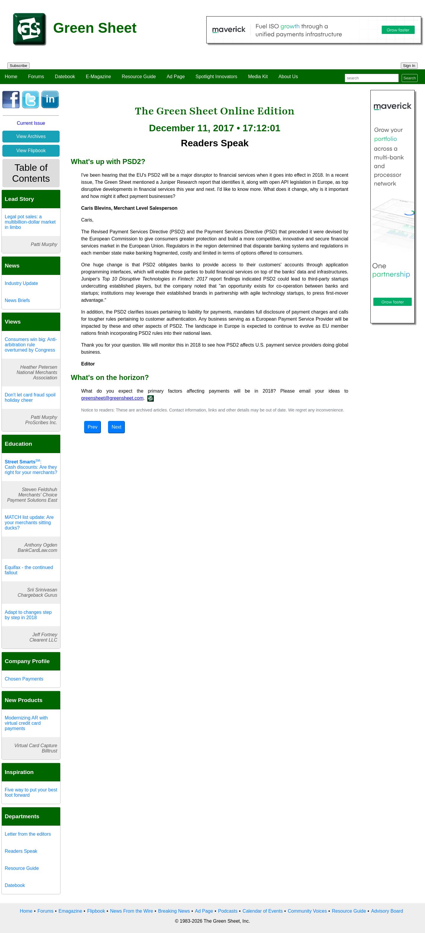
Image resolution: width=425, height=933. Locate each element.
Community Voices (307, 911)
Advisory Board (387, 911)
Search (409, 78)
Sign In (409, 65)
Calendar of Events (263, 911)
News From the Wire (131, 911)
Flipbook (96, 911)
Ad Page (176, 76)
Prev (92, 426)
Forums (36, 76)
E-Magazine (98, 76)
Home (11, 76)
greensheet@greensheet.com (112, 398)
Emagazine (70, 911)
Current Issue (31, 123)
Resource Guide (139, 76)
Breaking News (174, 911)
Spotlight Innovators (216, 76)
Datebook (65, 76)
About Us (288, 76)
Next (116, 426)
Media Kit (258, 76)
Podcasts (228, 911)
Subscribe (18, 65)
